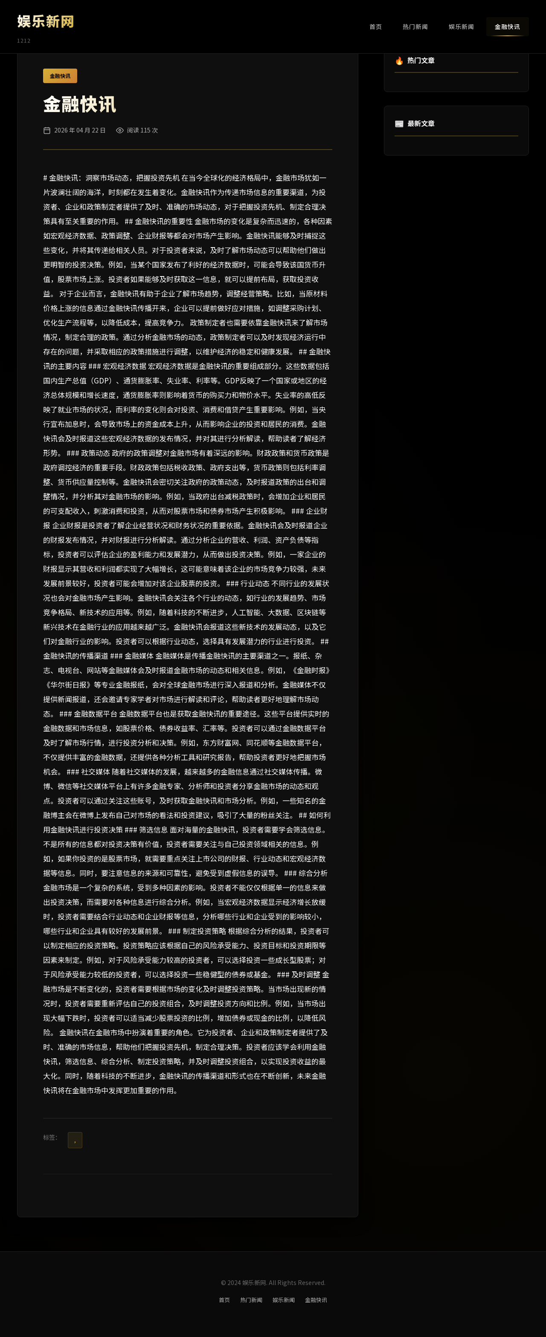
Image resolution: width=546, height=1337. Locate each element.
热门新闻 (415, 26)
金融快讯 (507, 26)
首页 (375, 26)
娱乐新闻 (461, 26)
